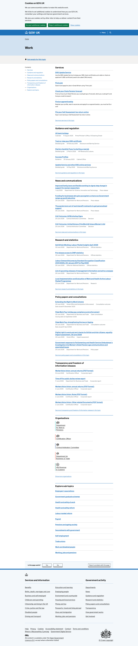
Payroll (58, 519)
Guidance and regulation (35, 72)
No (60, 565)
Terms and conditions (81, 629)
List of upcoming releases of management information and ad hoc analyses (84, 271)
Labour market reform (63, 513)
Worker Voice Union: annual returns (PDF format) (74, 371)
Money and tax (60, 604)
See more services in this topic (64, 120)
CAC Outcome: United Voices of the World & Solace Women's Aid (80, 224)
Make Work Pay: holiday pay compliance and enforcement (77, 312)
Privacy (33, 629)
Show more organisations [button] (63, 476)
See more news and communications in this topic (70, 232)
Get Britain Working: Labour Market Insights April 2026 (76, 245)
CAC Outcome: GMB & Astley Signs (69, 216)
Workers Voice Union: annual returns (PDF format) (74, 386)
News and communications (35, 75)
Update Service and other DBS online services (73, 165)
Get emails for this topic (36, 59)
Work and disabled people (65, 547)
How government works (94, 612)
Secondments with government (67, 530)
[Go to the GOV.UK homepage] (32, 32)
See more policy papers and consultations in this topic (72, 355)
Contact (68, 629)
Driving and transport (33, 616)
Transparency (91, 608)
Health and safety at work (65, 502)
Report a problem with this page (99, 565)
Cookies (41, 629)
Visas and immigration (63, 612)
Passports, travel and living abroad (68, 608)
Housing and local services (65, 600)
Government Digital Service (61, 632)
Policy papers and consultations (37, 80)
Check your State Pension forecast (68, 91)
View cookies (75, 25)
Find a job (59, 83)
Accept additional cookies (36, 25)
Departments (91, 587)
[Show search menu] (110, 32)
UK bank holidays (62, 133)
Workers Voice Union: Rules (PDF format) (71, 394)
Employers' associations (64, 491)
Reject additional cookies (58, 25)
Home (27, 39)
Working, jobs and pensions (65, 553)
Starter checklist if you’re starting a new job (72, 149)
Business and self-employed (35, 596)
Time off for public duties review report (70, 379)
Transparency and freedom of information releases (36, 84)
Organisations (31, 87)
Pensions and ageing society (66, 525)
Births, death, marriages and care (37, 592)
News (88, 592)
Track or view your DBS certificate (68, 141)
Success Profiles (61, 157)
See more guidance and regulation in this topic (70, 173)
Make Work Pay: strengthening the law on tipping (74, 322)
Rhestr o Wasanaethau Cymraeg (37, 632)
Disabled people (31, 612)
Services (30, 70)
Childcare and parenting (34, 600)
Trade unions (60, 541)
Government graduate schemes (67, 497)
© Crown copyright (106, 640)
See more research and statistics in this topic (69, 289)
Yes (49, 565)
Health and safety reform (65, 508)
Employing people (62, 592)
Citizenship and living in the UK (36, 604)
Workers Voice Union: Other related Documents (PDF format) (79, 402)
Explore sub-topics (33, 90)
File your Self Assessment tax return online (72, 112)
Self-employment (62, 536)
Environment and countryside (66, 596)
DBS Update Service (63, 72)
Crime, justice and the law (34, 608)
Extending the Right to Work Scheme (69, 302)
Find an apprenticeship (64, 102)
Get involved (90, 616)
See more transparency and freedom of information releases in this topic (78, 410)
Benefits (28, 587)
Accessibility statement (54, 629)
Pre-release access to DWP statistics (69, 253)
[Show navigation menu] (103, 32)
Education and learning (64, 587)
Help (27, 629)
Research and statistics (34, 78)
